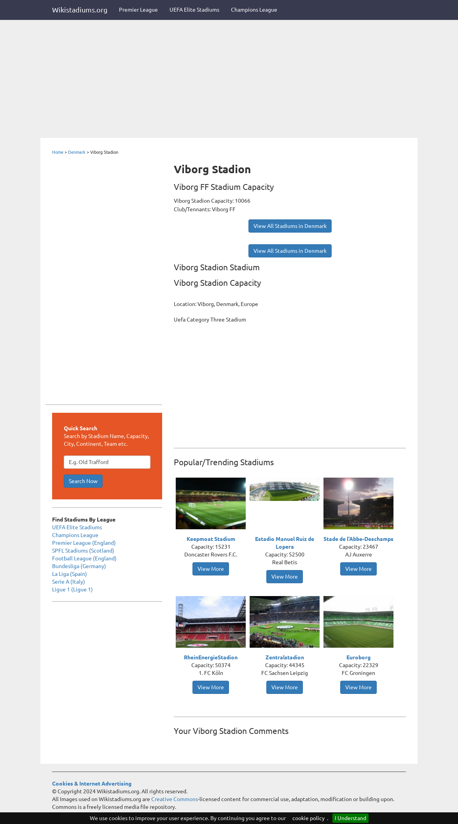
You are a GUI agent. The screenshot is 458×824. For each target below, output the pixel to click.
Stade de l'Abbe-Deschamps (358, 539)
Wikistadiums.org (79, 10)
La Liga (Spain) (69, 574)
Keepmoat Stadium (211, 539)
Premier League (138, 10)
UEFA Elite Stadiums (194, 10)
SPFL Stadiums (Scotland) (83, 551)
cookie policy (308, 818)
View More (211, 569)
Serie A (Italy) (68, 582)
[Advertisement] (229, 79)
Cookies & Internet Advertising (91, 784)
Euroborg (358, 657)
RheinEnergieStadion (211, 657)
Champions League (254, 10)
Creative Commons (174, 799)
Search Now (83, 481)
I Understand (350, 818)
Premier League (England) (84, 543)
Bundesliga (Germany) (79, 566)
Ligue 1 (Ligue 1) (72, 589)
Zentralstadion (285, 657)
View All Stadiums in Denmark (290, 226)
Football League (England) (84, 558)
